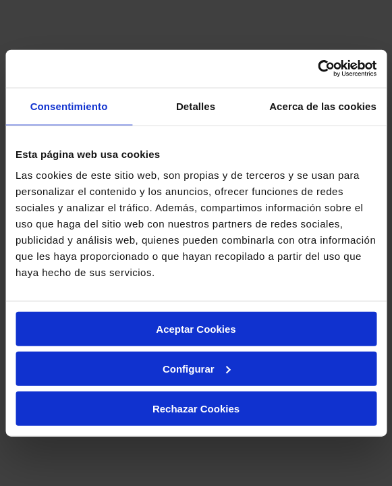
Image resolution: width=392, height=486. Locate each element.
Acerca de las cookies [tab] (322, 105)
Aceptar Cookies (195, 329)
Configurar (197, 368)
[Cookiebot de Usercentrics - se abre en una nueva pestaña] (317, 69)
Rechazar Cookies (196, 408)
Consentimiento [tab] (69, 105)
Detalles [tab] (195, 105)
